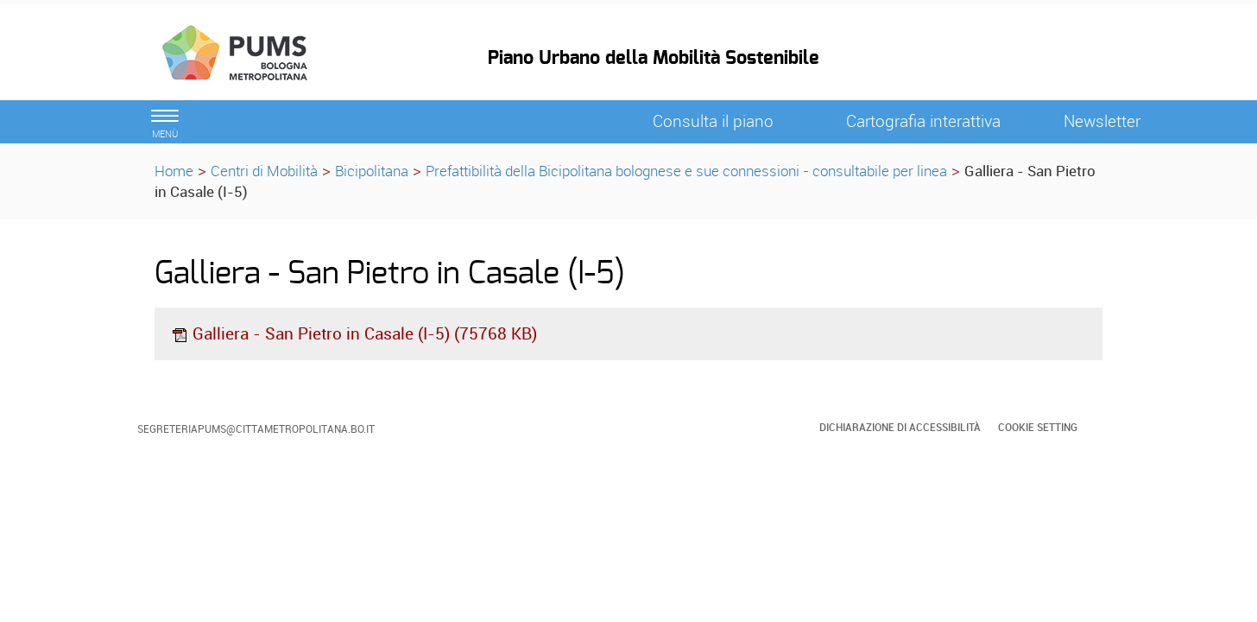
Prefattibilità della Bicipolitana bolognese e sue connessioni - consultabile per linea (686, 171)
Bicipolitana (371, 171)
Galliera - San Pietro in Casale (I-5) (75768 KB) (354, 333)
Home (174, 171)
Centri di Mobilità (264, 171)
